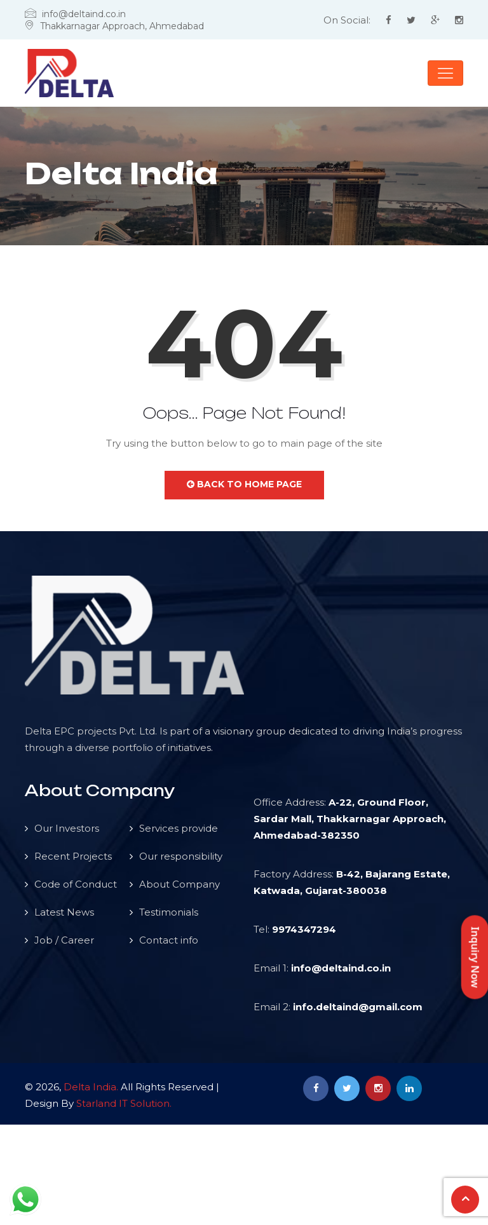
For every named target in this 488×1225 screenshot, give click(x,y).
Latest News (64, 912)
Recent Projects (73, 856)
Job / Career (64, 940)
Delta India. (91, 1087)
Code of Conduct (75, 884)
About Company (179, 884)
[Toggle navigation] (445, 73)
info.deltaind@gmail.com (358, 1007)
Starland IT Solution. (124, 1103)
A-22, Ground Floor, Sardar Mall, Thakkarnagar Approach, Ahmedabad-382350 (350, 818)
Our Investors (66, 828)
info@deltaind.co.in (341, 968)
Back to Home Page (244, 484)
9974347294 (304, 929)
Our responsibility (180, 856)
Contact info (168, 940)
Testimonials (168, 912)
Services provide (178, 828)
